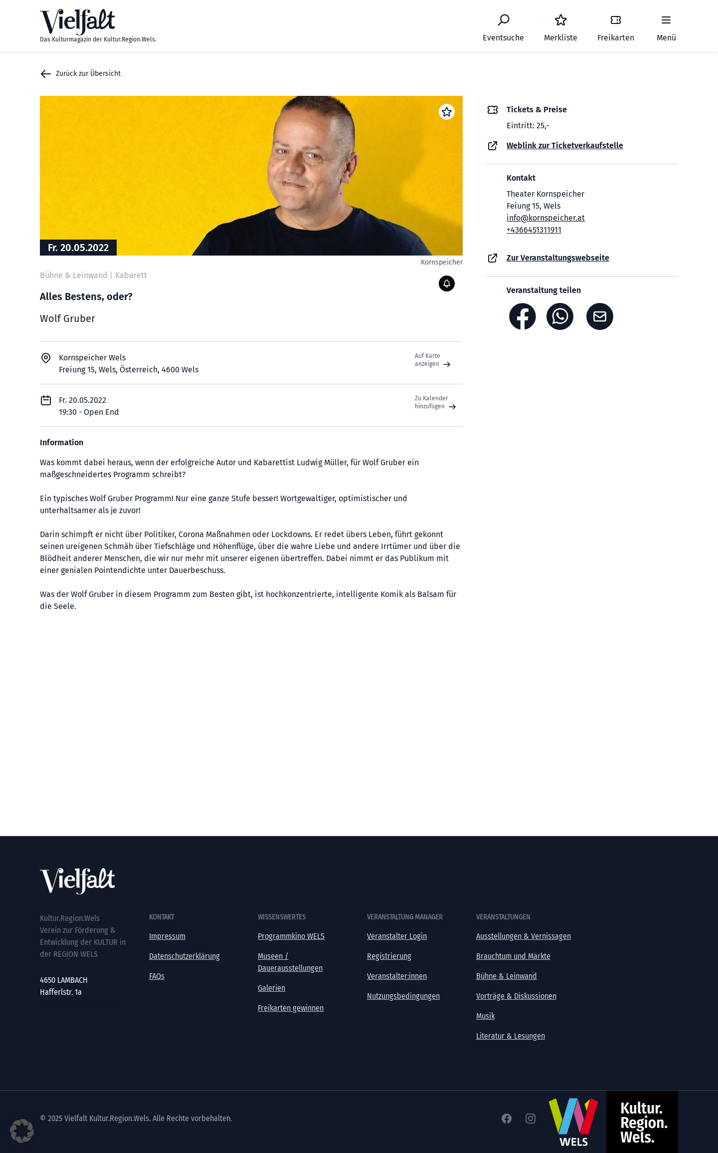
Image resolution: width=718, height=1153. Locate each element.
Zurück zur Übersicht (80, 74)
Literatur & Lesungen (510, 1036)
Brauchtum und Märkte (513, 956)
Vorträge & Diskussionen (516, 996)
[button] (22, 1131)
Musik (485, 1016)
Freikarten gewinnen (291, 1008)
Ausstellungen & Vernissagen (523, 936)
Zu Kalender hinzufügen (436, 403)
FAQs (157, 976)
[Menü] (666, 26)
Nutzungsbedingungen (403, 996)
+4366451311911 (534, 230)
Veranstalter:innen (397, 976)
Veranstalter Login (397, 936)
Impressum (167, 936)
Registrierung (389, 956)
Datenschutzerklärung (184, 956)
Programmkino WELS (291, 936)
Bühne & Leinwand (506, 976)
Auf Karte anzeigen (434, 360)
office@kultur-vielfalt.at (78, 1004)
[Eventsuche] (503, 26)
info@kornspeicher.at (546, 218)
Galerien (271, 988)
